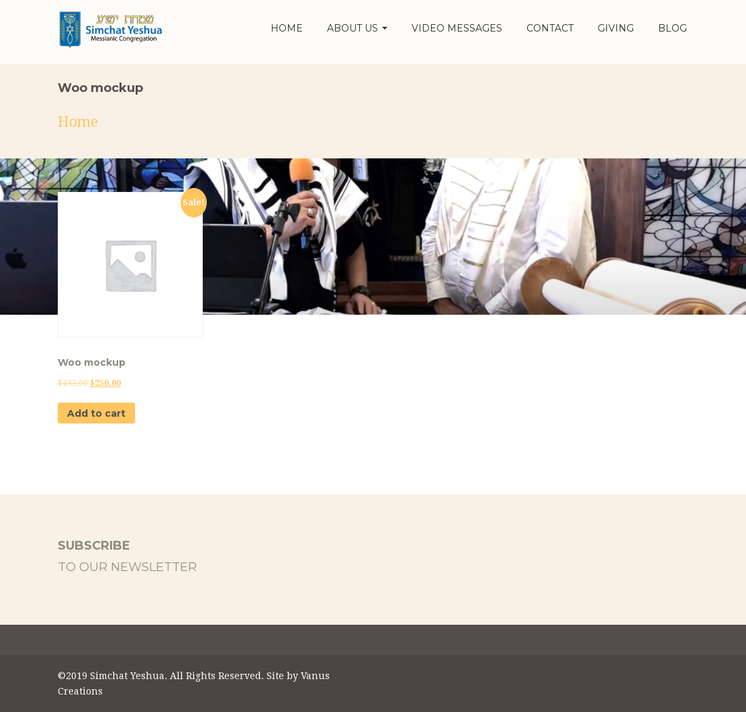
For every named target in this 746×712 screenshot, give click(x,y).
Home (287, 28)
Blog (672, 28)
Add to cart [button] (96, 413)
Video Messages (457, 28)
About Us (357, 28)
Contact (549, 28)
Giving (616, 28)
